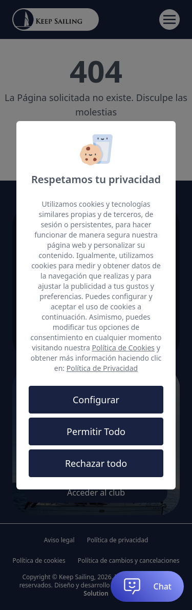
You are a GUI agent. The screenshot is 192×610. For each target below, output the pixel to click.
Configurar (96, 399)
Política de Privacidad (102, 368)
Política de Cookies (123, 347)
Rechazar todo (96, 463)
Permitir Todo (96, 431)
